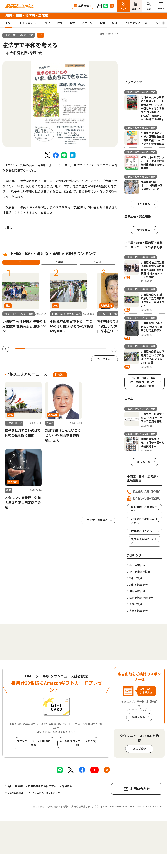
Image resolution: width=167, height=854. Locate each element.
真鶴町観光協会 (138, 610)
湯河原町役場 (137, 591)
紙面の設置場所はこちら (144, 541)
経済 (114, 23)
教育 (72, 23)
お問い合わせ (140, 789)
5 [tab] (56, 348)
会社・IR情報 (15, 786)
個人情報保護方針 (14, 793)
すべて (8, 23)
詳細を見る (138, 717)
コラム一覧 (143, 462)
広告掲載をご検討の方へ (42, 786)
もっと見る (103, 359)
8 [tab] (83, 348)
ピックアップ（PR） (136, 23)
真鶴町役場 (135, 604)
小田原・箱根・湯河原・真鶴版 (25, 16)
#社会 (8, 227)
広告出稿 (83, 5)
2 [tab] (29, 348)
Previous (5, 349)
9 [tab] (92, 348)
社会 (59, 23)
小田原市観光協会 (139, 571)
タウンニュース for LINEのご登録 (34, 743)
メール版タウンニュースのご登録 (77, 743)
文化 (47, 23)
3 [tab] (38, 348)
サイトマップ (53, 793)
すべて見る (143, 203)
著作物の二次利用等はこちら (144, 521)
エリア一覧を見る (97, 520)
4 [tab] (47, 348)
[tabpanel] (60, 104)
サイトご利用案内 (34, 793)
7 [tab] (74, 348)
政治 (102, 23)
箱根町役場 (135, 578)
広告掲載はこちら (141, 531)
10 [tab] (101, 348)
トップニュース (29, 23)
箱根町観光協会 (138, 584)
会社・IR (136, 9)
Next (114, 349)
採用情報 (67, 786)
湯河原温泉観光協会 (141, 597)
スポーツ (87, 23)
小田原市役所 (137, 565)
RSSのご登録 (138, 748)
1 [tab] (20, 348)
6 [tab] (65, 348)
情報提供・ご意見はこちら (144, 509)
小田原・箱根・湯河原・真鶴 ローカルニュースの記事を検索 (143, 382)
